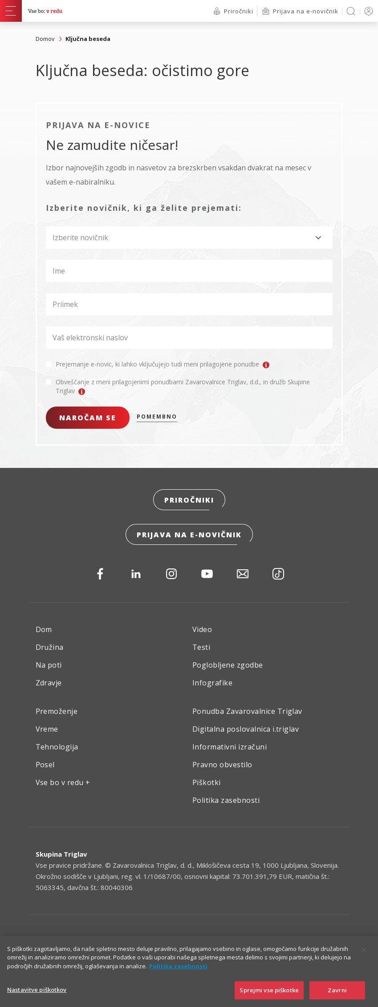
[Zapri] (364, 956)
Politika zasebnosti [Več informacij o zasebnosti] (178, 972)
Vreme (47, 729)
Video (202, 629)
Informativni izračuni (229, 747)
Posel (45, 764)
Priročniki (189, 500)
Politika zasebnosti (226, 800)
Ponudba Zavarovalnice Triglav (247, 711)
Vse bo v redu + (63, 782)
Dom (44, 629)
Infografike (212, 683)
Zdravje (49, 683)
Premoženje (57, 711)
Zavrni (337, 996)
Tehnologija (57, 747)
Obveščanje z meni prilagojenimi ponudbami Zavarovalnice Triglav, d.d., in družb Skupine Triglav (183, 386)
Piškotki (206, 782)
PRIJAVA (367, 10)
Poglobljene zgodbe (227, 665)
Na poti (49, 665)
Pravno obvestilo (222, 764)
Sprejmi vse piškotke (269, 996)
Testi (201, 647)
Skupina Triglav (61, 854)
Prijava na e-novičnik (189, 535)
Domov (45, 38)
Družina (50, 647)
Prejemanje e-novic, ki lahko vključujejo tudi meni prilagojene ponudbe (162, 364)
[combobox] (189, 237)
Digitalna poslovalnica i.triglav (245, 729)
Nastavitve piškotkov (37, 996)
